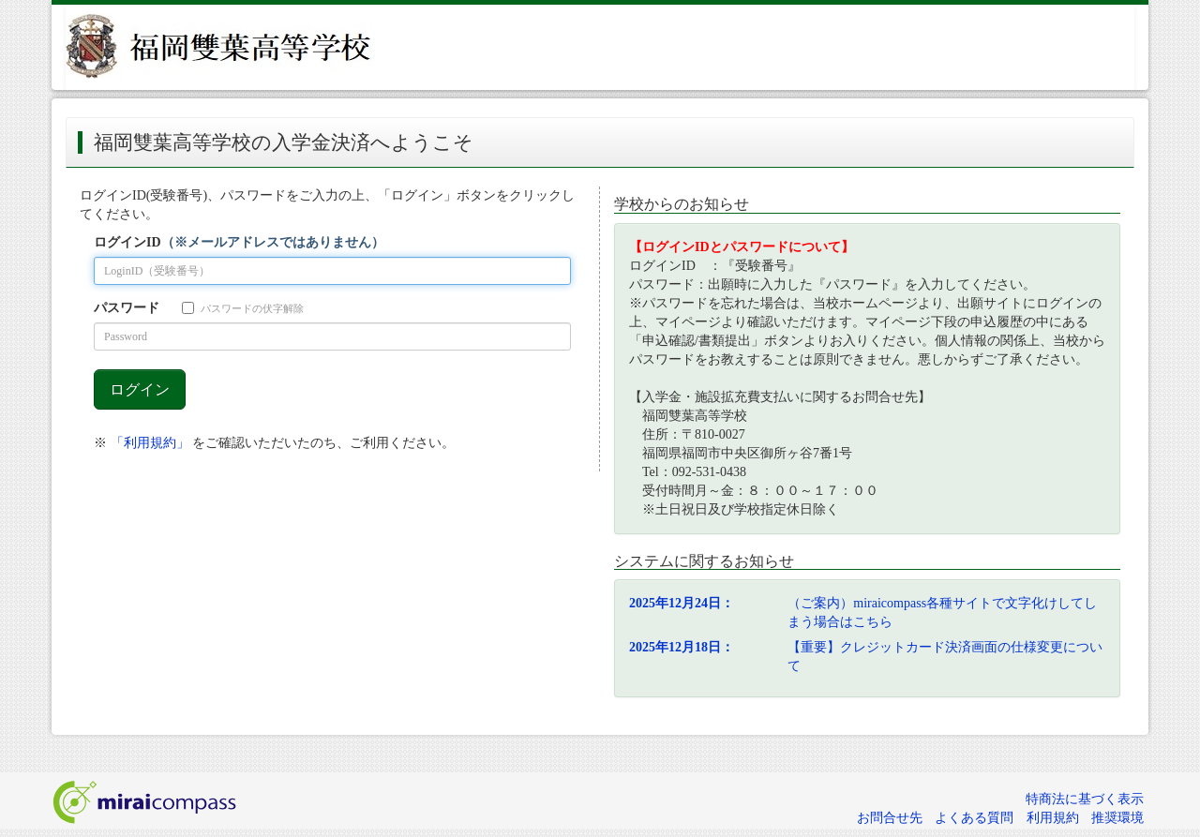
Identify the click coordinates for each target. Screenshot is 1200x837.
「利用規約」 (150, 443)
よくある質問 (974, 818)
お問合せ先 (889, 818)
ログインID (239, 242)
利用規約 (1053, 818)
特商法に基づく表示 (1085, 799)
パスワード (126, 308)
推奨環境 (1117, 818)
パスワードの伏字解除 (243, 308)
